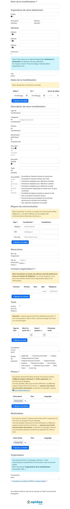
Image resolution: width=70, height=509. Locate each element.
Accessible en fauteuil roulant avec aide (35, 179)
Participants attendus (14, 22)
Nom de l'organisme (14, 255)
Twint (23, 368)
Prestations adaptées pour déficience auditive (38, 184)
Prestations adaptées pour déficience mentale (38, 181)
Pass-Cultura (51, 363)
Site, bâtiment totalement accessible (34, 203)
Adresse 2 (13, 40)
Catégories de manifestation (14, 119)
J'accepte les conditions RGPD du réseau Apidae (29, 481)
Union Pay (32, 368)
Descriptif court (14, 150)
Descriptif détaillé (14, 161)
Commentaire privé (14, 476)
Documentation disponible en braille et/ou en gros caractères (39, 189)
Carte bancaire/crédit (39, 356)
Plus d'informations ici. (21, 390)
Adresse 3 (13, 46)
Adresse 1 (13, 33)
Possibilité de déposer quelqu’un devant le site (38, 193)
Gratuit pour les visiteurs (14, 308)
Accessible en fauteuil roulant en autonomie (37, 176)
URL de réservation (14, 262)
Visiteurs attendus (37, 22)
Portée (13, 15)
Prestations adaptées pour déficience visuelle (37, 186)
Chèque (53, 356)
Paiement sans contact (42, 366)
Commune (14, 52)
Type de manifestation (14, 112)
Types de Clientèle (14, 170)
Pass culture (26, 366)
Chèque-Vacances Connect (31, 361)
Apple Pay (25, 356)
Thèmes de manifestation (14, 128)
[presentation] (25, 486)
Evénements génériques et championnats (14, 138)
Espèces (24, 363)
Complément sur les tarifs (14, 350)
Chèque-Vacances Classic (30, 358)
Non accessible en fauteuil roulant (33, 196)
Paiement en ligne (37, 363)
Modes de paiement (14, 358)
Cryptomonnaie (49, 361)
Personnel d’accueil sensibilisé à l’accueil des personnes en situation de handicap (37, 199)
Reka (55, 366)
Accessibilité (14, 185)
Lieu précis (13, 75)
